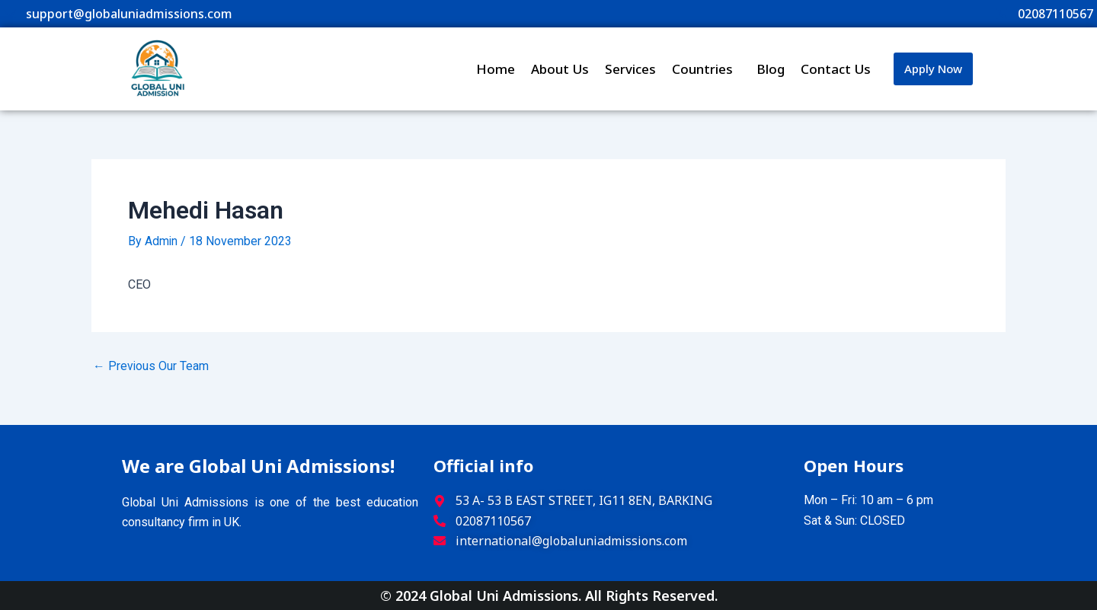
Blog (770, 69)
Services (630, 69)
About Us (560, 69)
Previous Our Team (151, 365)
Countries (706, 69)
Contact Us (836, 69)
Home (495, 69)
